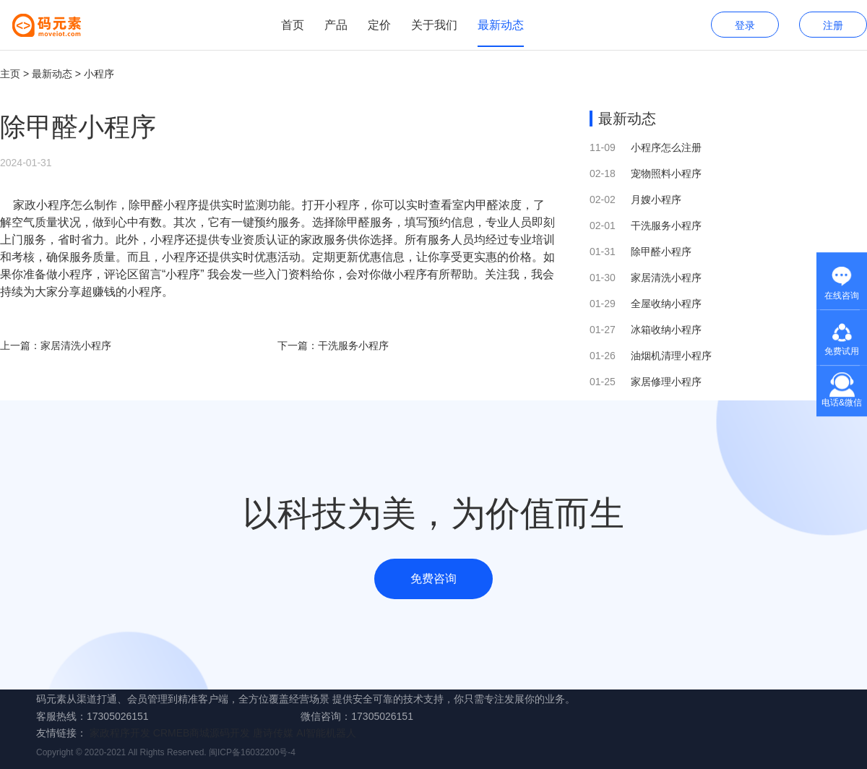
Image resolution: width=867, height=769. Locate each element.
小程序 (99, 74)
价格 (520, 257)
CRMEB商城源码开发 (202, 733)
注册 (833, 25)
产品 (336, 25)
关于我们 (434, 25)
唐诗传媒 (273, 733)
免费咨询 (433, 578)
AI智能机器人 (326, 733)
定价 (379, 25)
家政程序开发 (120, 733)
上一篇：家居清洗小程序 (55, 345)
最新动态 (501, 25)
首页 (292, 25)
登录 (745, 25)
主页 (10, 74)
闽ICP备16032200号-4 (252, 752)
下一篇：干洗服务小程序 (333, 345)
